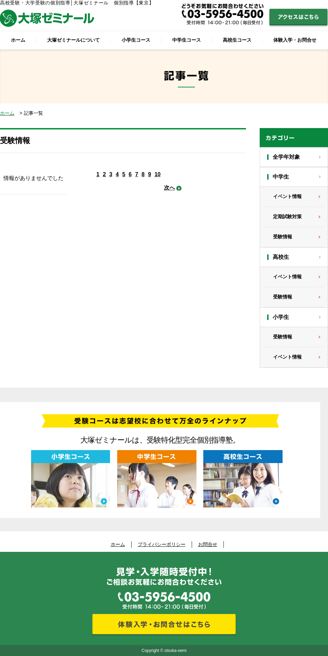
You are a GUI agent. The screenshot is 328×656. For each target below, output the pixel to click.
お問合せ (207, 544)
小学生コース (136, 40)
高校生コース (237, 40)
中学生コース (186, 40)
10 (157, 174)
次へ (169, 188)
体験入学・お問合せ (294, 40)
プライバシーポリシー (162, 544)
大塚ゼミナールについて (73, 40)
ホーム (18, 40)
